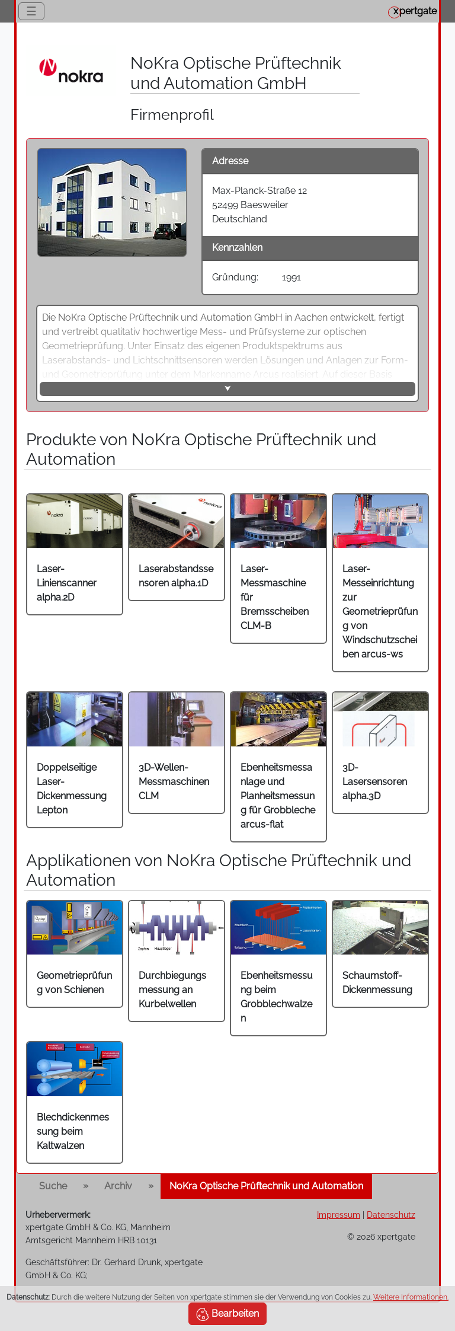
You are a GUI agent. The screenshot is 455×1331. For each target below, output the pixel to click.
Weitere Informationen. (410, 1297)
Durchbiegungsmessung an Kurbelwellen (172, 990)
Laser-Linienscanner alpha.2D (67, 583)
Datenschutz (391, 1214)
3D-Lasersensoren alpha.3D (374, 782)
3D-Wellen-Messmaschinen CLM (174, 782)
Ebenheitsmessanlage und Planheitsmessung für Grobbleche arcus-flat (278, 796)
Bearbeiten (227, 1314)
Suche (53, 1186)
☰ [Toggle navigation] (31, 11)
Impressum (338, 1214)
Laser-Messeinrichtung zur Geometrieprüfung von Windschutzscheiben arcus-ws (380, 611)
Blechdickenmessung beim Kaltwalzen (73, 1131)
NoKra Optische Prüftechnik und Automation (266, 1186)
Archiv (118, 1186)
